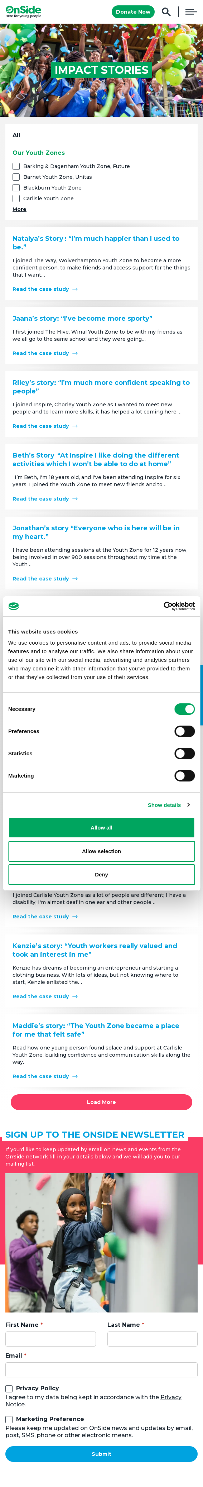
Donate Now (133, 12)
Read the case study (41, 289)
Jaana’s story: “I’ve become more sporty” (83, 318)
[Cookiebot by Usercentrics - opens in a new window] (163, 606)
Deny (101, 874)
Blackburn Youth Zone (52, 188)
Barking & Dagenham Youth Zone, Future (76, 166)
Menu (191, 12)
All (16, 135)
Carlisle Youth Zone (48, 198)
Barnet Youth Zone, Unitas (57, 177)
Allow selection (101, 851)
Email (13, 1355)
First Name (22, 1324)
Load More (101, 1102)
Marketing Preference (50, 1419)
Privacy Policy (37, 1388)
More (19, 209)
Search (166, 12)
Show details (164, 805)
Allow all (101, 827)
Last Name (123, 1324)
